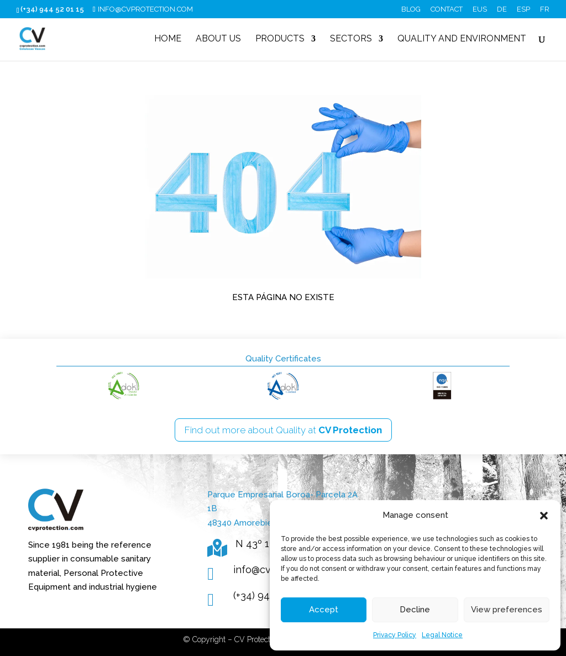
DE (502, 9)
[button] (543, 515)
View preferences (506, 610)
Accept (323, 610)
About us (218, 39)
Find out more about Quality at (283, 429)
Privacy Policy (394, 635)
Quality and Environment (461, 39)
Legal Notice (442, 635)
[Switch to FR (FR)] (544, 12)
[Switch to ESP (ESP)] (523, 12)
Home (167, 39)
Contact (447, 9)
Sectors (351, 39)
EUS (480, 9)
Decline (415, 610)
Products (280, 39)
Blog (411, 9)
